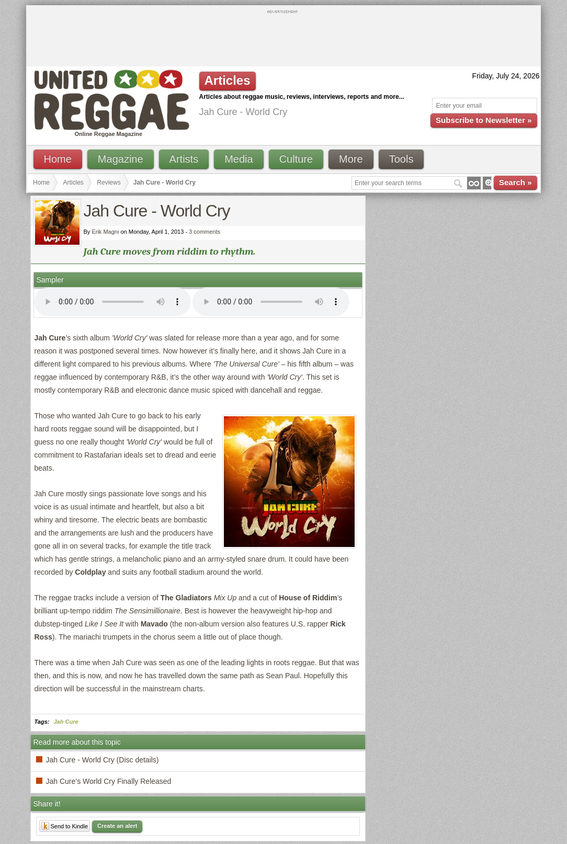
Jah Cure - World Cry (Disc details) (102, 760)
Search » (515, 182)
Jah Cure (66, 721)
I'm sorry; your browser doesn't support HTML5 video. (112, 302)
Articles (73, 182)
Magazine (120, 159)
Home (58, 159)
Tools (401, 159)
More (351, 159)
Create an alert (117, 826)
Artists (184, 159)
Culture (296, 159)
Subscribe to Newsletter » (483, 120)
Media (238, 159)
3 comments (204, 232)
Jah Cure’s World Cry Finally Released (109, 781)
